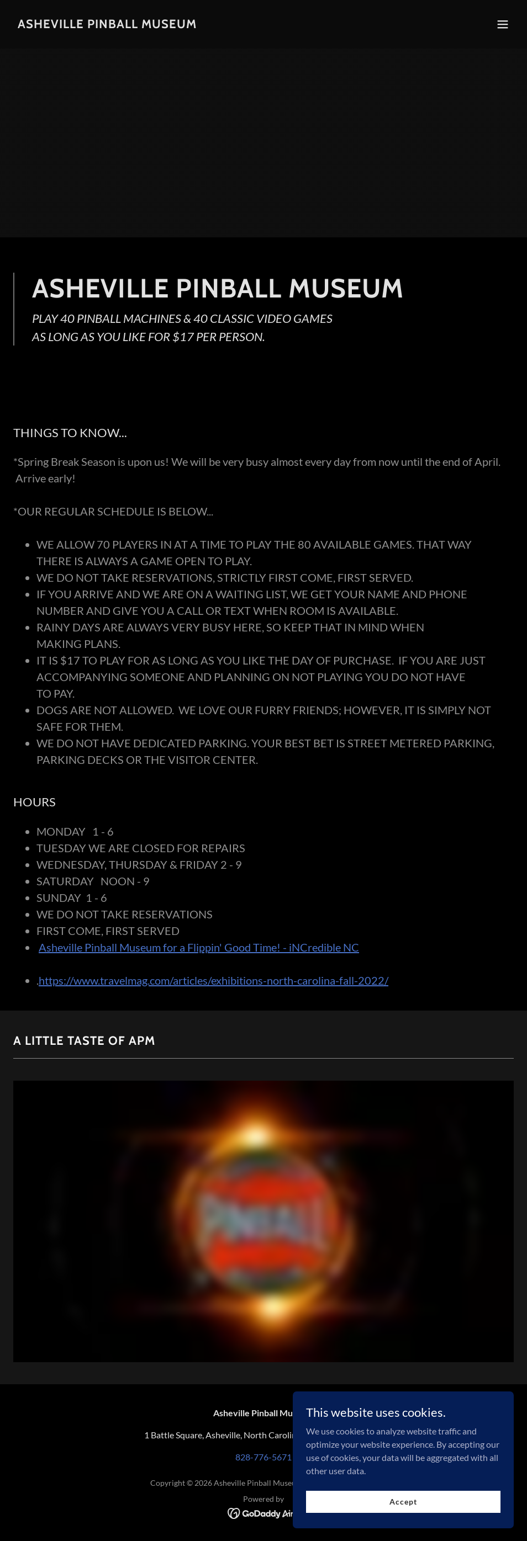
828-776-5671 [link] (263, 1457)
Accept (403, 1501)
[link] (107, 24)
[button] (503, 24)
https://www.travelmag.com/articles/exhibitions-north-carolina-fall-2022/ (213, 980)
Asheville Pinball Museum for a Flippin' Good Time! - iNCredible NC (199, 947)
